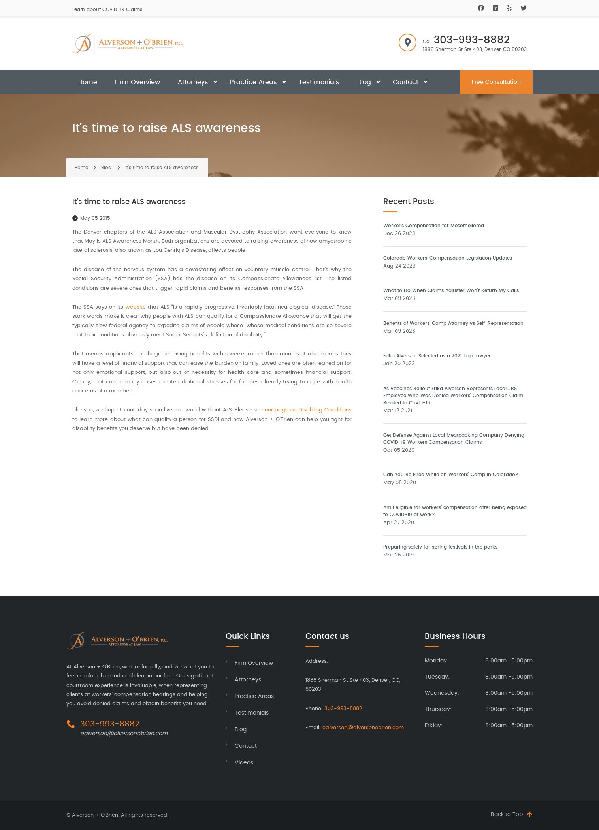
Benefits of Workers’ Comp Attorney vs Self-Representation (453, 323)
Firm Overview (137, 82)
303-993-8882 (472, 40)
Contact (405, 82)
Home (87, 82)
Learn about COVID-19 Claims (107, 9)
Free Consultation (496, 82)
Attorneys (193, 82)
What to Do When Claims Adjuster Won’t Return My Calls (451, 290)
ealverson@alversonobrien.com (124, 733)
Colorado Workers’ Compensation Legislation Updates (447, 258)
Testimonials (319, 82)
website (136, 307)
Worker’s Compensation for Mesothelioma (433, 225)
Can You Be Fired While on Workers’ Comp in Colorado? (450, 474)
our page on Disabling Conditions (308, 410)
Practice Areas (253, 82)
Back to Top (507, 814)
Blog (364, 82)
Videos (244, 763)
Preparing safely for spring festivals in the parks (440, 547)
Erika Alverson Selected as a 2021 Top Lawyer (437, 355)
